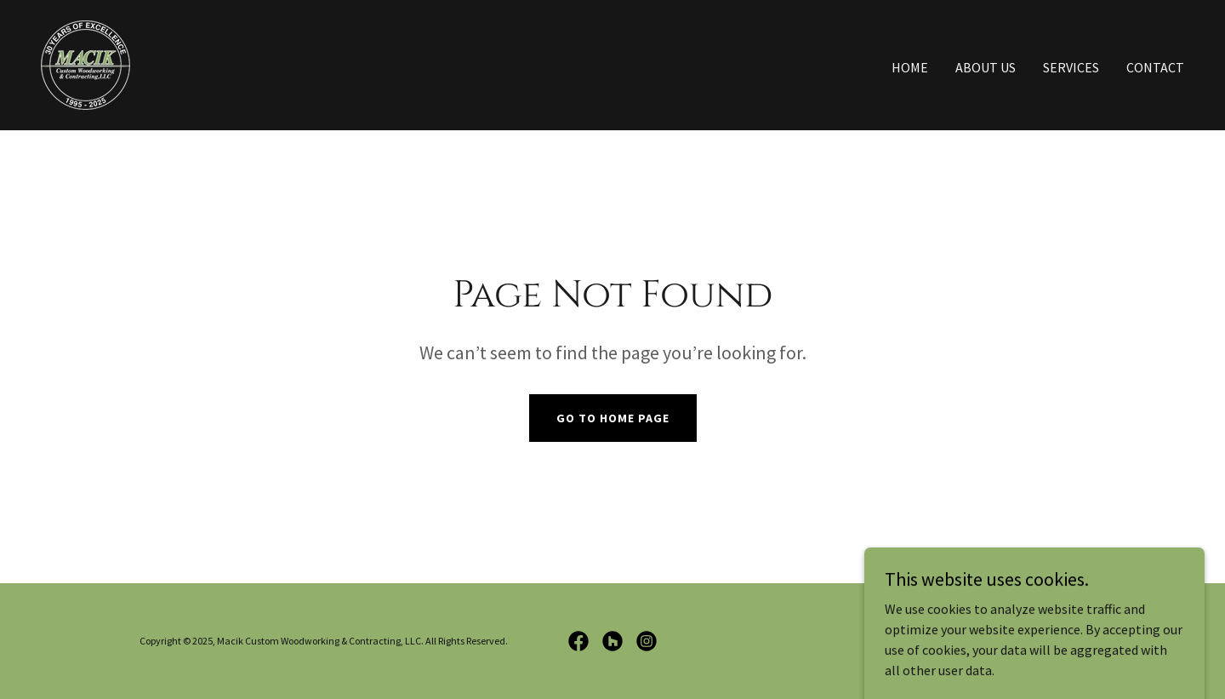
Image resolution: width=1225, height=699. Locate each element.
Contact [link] (1155, 67)
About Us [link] (985, 67)
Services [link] (1071, 67)
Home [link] (910, 67)
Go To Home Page (612, 418)
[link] (85, 63)
